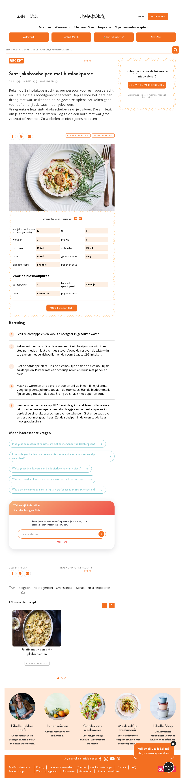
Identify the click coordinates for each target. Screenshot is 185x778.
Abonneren (69, 771)
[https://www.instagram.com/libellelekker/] (107, 758)
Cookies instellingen (103, 767)
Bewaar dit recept (78, 135)
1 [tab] (58, 678)
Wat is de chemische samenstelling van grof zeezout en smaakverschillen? (57, 489)
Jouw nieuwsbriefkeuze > (147, 85)
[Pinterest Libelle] (119, 758)
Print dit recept (103, 135)
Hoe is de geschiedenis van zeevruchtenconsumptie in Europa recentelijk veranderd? (61, 456)
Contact (124, 767)
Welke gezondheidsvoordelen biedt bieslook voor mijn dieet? (50, 468)
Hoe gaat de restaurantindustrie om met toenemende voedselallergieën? (57, 444)
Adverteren (87, 771)
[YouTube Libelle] (113, 758)
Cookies (83, 767)
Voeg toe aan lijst (62, 307)
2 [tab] (62, 678)
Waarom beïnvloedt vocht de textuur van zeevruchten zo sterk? (52, 479)
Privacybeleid (147, 97)
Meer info (62, 541)
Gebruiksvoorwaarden (61, 767)
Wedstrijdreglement (47, 771)
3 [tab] (65, 678)
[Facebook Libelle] (100, 758)
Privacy (40, 767)
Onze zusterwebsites (111, 771)
